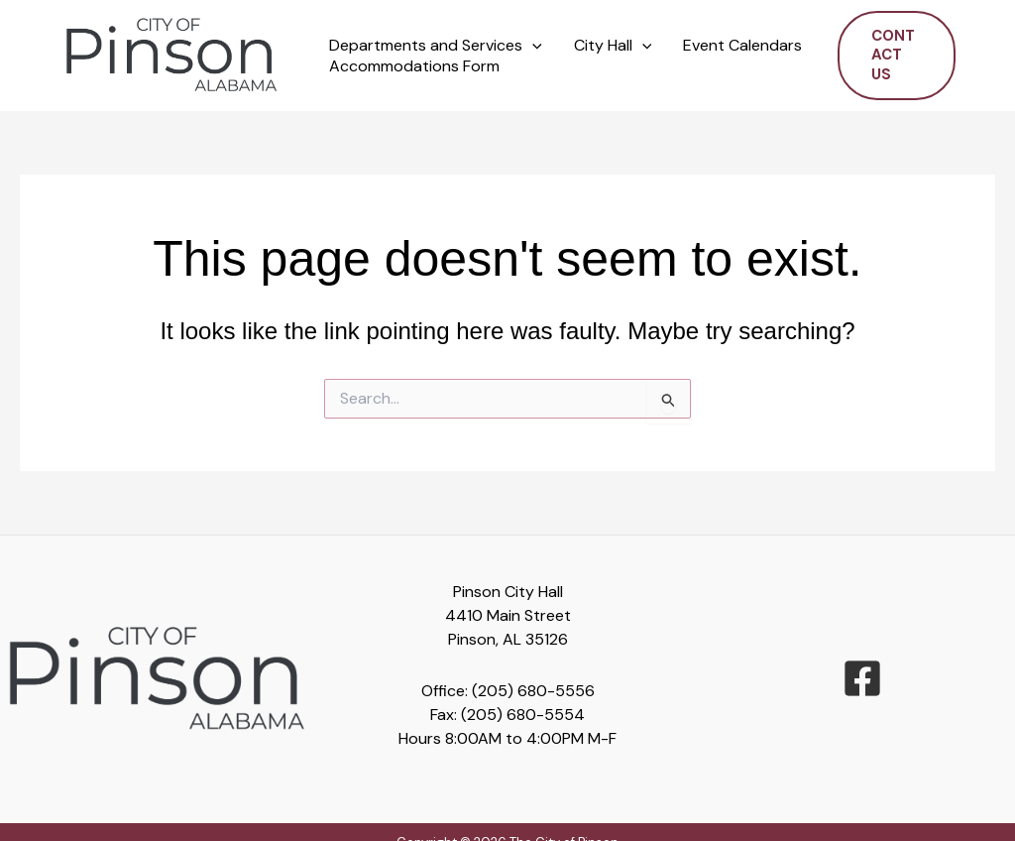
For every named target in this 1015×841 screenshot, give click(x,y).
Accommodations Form (414, 66)
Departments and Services (435, 46)
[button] (532, 46)
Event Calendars (742, 46)
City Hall (613, 46)
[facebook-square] (862, 678)
